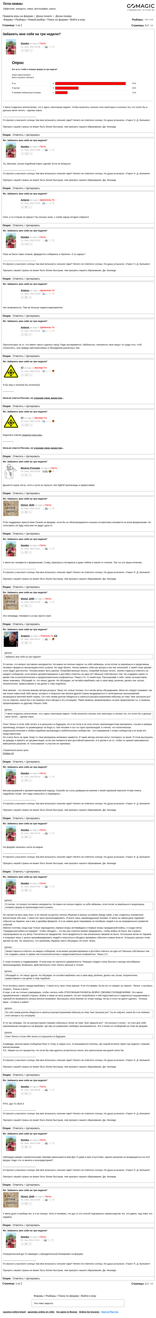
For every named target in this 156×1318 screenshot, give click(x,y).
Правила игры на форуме (18, 16)
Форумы (8, 19)
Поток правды (13, 3)
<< (146, 19)
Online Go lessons (89, 1312)
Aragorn (25, 635)
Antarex (25, 200)
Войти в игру (77, 19)
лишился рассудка (32, 435)
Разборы (20, 19)
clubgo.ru (8, 753)
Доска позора (64, 16)
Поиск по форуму (57, 19)
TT (22, 367)
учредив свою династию (48, 398)
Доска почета (44, 16)
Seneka (25, 43)
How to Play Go (109, 1312)
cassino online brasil (14, 1312)
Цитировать (33, 134)
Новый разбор (36, 19)
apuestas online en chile (41, 1312)
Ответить (18, 134)
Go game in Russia (66, 1312)
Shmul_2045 (27, 505)
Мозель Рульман (30, 468)
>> (151, 19)
